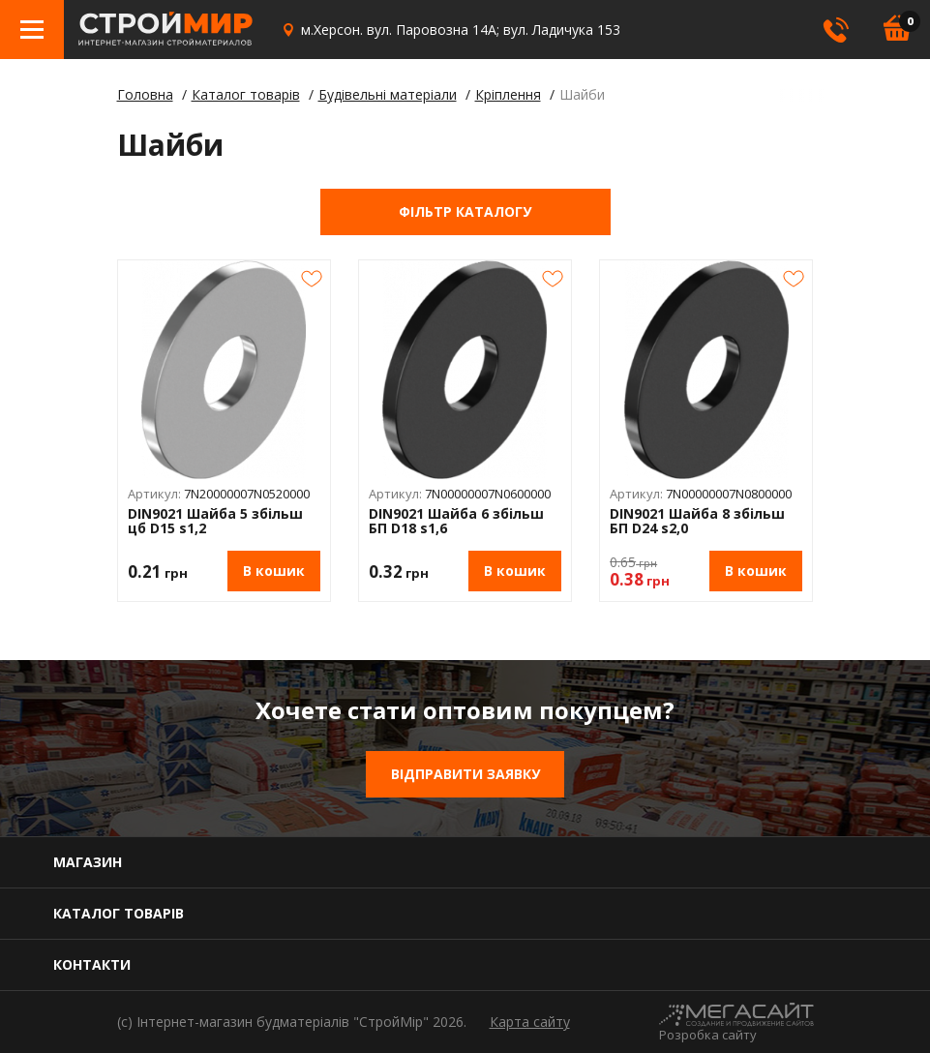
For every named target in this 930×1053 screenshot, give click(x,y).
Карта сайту (530, 1021)
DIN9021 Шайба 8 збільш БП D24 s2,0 (697, 521)
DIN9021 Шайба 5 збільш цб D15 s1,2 (215, 521)
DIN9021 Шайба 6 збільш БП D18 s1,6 (456, 521)
